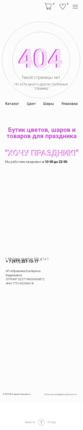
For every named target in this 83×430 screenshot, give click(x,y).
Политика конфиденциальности (60, 394)
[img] (8, 6)
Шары (48, 104)
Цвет (31, 104)
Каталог (12, 104)
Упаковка (69, 104)
